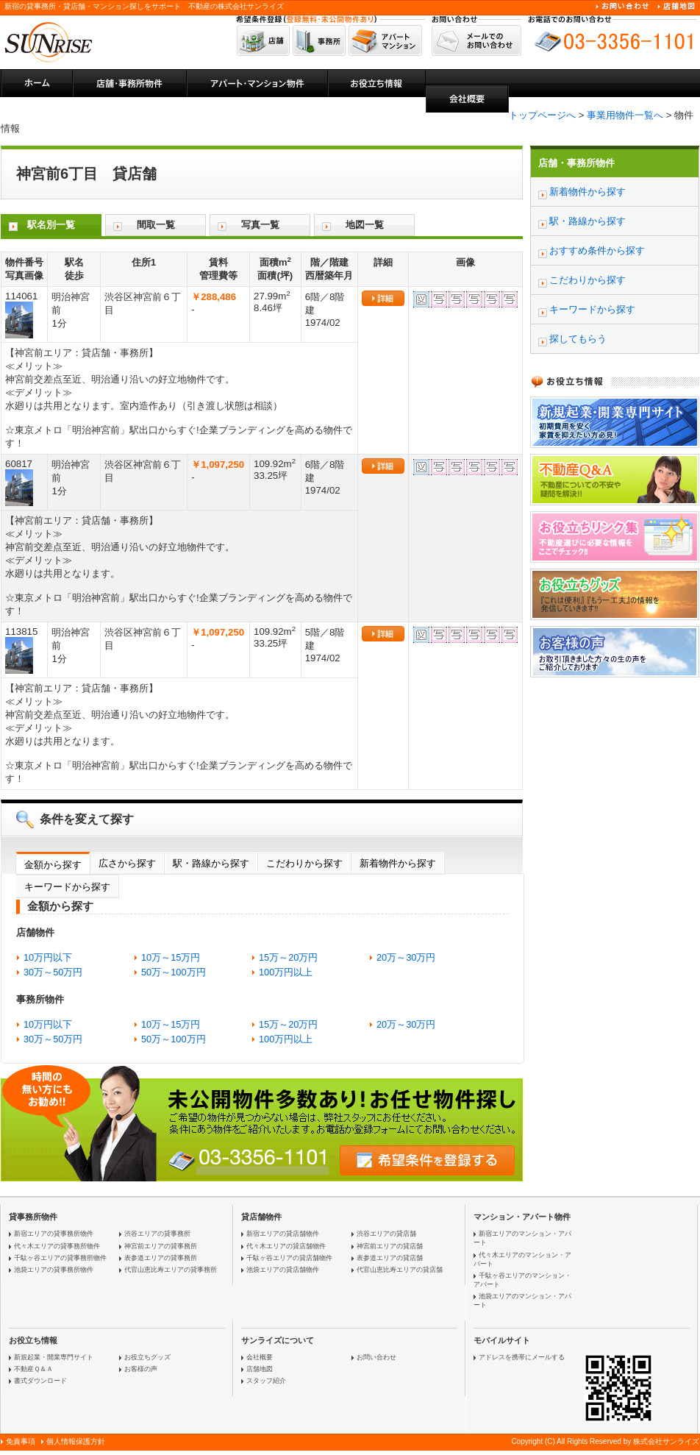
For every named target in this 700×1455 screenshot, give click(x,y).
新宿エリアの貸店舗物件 (282, 1233)
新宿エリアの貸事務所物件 (53, 1233)
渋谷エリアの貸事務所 (157, 1233)
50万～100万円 (173, 972)
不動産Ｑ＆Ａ (33, 1369)
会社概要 (259, 1357)
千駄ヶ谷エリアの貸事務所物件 (60, 1258)
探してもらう (578, 338)
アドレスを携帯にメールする (522, 1357)
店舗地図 (259, 1369)
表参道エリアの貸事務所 (160, 1258)
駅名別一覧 (51, 224)
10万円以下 (48, 957)
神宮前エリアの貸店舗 (390, 1246)
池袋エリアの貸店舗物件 (282, 1269)
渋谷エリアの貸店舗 (386, 1233)
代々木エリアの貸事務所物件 (57, 1246)
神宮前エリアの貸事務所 (160, 1246)
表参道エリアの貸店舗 (390, 1258)
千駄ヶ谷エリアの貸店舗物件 (289, 1258)
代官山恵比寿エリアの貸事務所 (170, 1269)
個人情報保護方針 (75, 1441)
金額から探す (53, 864)
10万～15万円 (170, 957)
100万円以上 (285, 972)
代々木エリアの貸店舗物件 (286, 1246)
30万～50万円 (53, 972)
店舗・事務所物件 (576, 162)
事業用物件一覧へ (625, 115)
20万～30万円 (405, 957)
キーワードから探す (67, 886)
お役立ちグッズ (147, 1357)
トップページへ (542, 115)
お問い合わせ (376, 1357)
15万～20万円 (288, 957)
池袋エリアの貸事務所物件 (53, 1269)
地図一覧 (365, 224)
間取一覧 (156, 224)
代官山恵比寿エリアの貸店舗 (400, 1269)
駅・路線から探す (211, 863)
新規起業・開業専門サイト (53, 1357)
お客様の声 (140, 1369)
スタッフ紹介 (266, 1380)
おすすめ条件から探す (597, 250)
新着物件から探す (398, 863)
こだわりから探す (304, 863)
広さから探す (127, 863)
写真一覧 (260, 224)
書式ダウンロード (40, 1380)
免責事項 (20, 1441)
